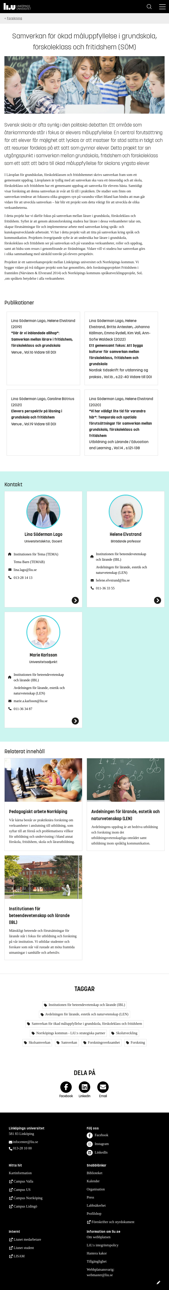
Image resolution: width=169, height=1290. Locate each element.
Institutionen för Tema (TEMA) (36, 554)
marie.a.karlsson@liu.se (31, 701)
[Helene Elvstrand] (125, 600)
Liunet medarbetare (27, 1239)
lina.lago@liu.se (25, 570)
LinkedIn (97, 1153)
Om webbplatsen (98, 1237)
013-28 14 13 (23, 578)
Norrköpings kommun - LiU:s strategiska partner (70, 1033)
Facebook (97, 1135)
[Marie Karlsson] (43, 721)
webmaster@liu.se (100, 1275)
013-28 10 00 (22, 1148)
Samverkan (68, 1042)
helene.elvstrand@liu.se (113, 580)
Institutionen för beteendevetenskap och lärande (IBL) (121, 556)
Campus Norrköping (28, 1198)
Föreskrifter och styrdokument (113, 1222)
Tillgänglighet (97, 1261)
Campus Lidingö (25, 1206)
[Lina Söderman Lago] (43, 600)
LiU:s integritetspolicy (102, 1245)
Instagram (98, 1144)
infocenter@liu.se (25, 1142)
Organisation (96, 1189)
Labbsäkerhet (96, 1205)
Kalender (93, 1181)
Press (90, 1197)
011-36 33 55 (105, 588)
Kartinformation (20, 1173)
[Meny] (162, 6)
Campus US (22, 1190)
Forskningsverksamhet (103, 1042)
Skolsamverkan (39, 1042)
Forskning (14, 18)
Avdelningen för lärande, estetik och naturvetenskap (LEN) (121, 569)
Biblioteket (94, 1173)
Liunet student (24, 1248)
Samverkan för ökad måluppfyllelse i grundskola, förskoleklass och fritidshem (86, 1023)
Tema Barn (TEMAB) (29, 562)
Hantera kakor (97, 1253)
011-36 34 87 (23, 709)
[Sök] (149, 6)
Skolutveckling (126, 1033)
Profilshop (94, 1213)
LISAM (19, 1256)
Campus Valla (23, 1181)
